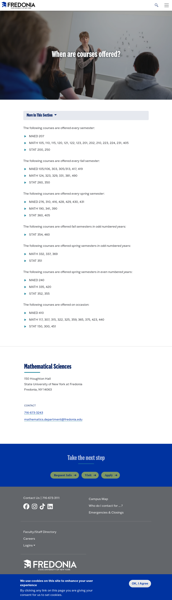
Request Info (63, 477)
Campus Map (98, 499)
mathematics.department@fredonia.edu (53, 419)
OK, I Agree (140, 583)
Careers (29, 538)
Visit (88, 477)
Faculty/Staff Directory (39, 532)
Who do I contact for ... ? (106, 505)
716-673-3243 (33, 412)
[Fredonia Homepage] (18, 4)
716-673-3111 (51, 498)
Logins (28, 545)
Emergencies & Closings (106, 512)
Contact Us (31, 498)
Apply (109, 477)
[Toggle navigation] (166, 5)
